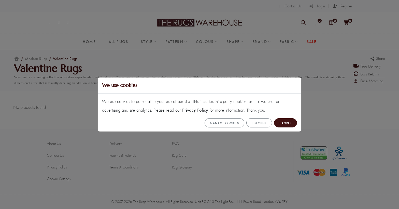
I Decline (259, 123)
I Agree (285, 123)
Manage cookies (224, 123)
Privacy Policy (195, 110)
